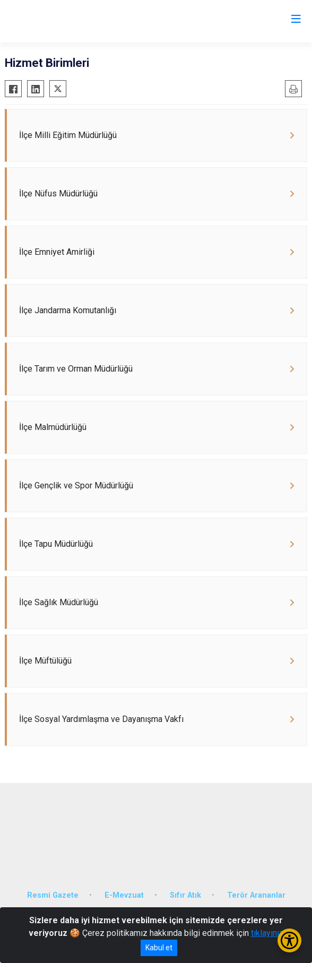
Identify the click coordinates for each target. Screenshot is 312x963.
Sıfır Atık (185, 895)
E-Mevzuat (124, 895)
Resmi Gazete (53, 895)
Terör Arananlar (256, 895)
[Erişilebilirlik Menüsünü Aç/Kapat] (289, 940)
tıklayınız (267, 933)
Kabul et (158, 947)
